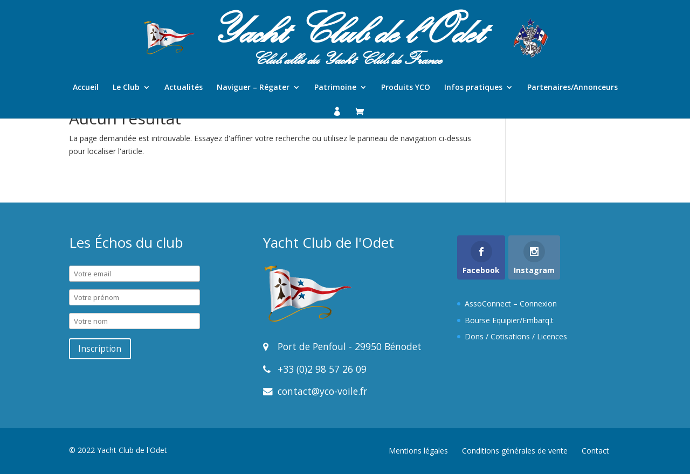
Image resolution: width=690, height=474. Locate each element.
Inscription (99, 348)
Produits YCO (405, 87)
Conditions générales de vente (515, 450)
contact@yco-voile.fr (321, 391)
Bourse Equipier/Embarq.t (509, 320)
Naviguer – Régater (253, 87)
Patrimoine (335, 87)
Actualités (183, 87)
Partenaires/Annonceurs (572, 87)
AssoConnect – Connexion (511, 303)
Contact (595, 450)
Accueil (86, 87)
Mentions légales (418, 450)
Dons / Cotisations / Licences (516, 336)
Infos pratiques (473, 87)
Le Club (126, 87)
